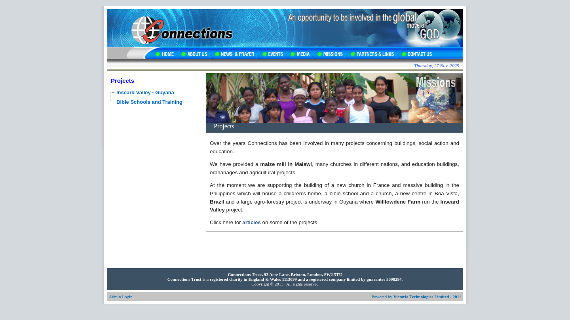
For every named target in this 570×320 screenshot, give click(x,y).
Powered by (416, 296)
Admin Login (121, 296)
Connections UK (176, 28)
